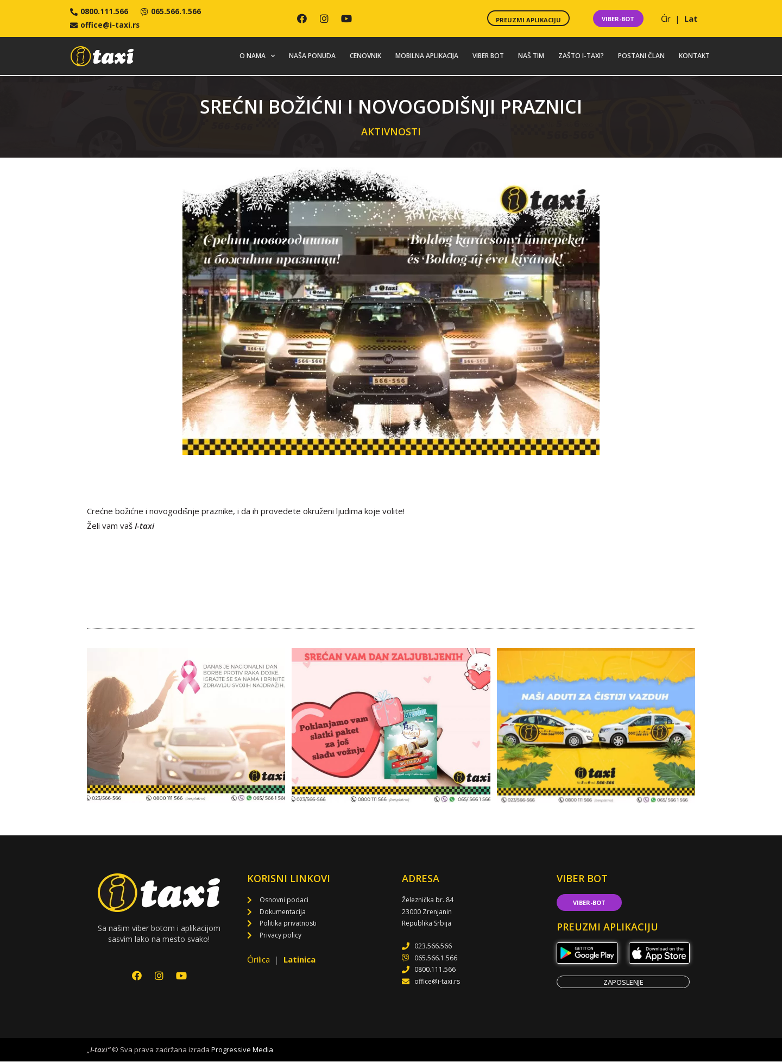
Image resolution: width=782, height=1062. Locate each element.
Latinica (299, 959)
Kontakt (694, 56)
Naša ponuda (312, 56)
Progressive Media (242, 1049)
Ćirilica (259, 959)
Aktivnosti (391, 132)
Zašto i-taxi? (581, 56)
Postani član (641, 56)
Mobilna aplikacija (426, 56)
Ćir (667, 18)
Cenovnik (365, 56)
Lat (691, 18)
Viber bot (488, 56)
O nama (257, 56)
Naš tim (531, 56)
